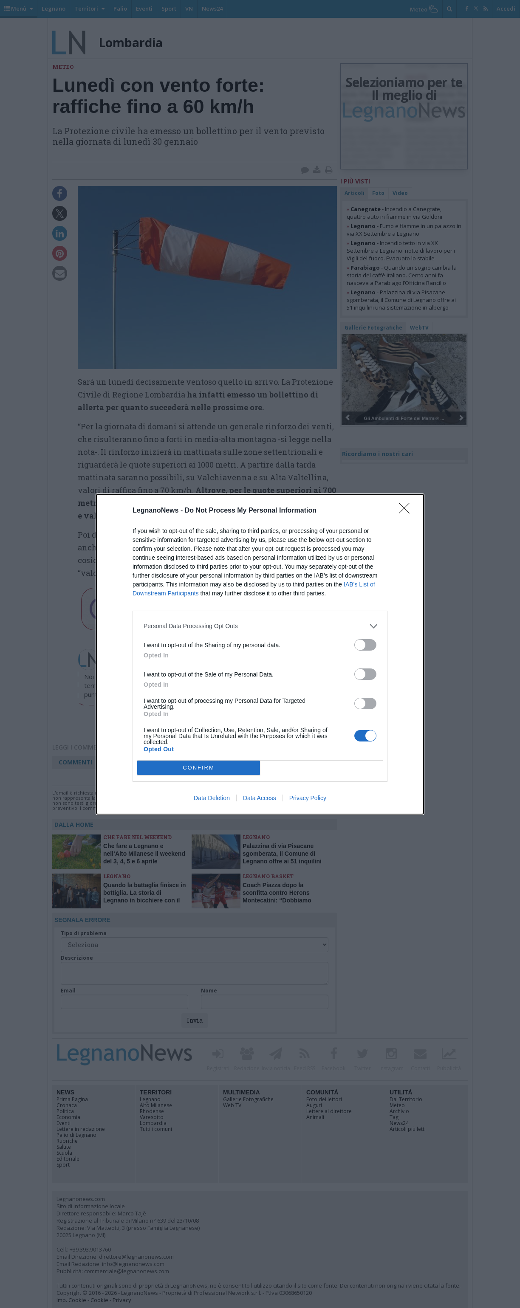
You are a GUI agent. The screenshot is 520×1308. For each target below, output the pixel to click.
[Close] (407, 511)
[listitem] (260, 626)
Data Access (259, 798)
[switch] (365, 645)
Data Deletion (212, 798)
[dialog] (260, 654)
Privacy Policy (307, 798)
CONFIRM (199, 767)
